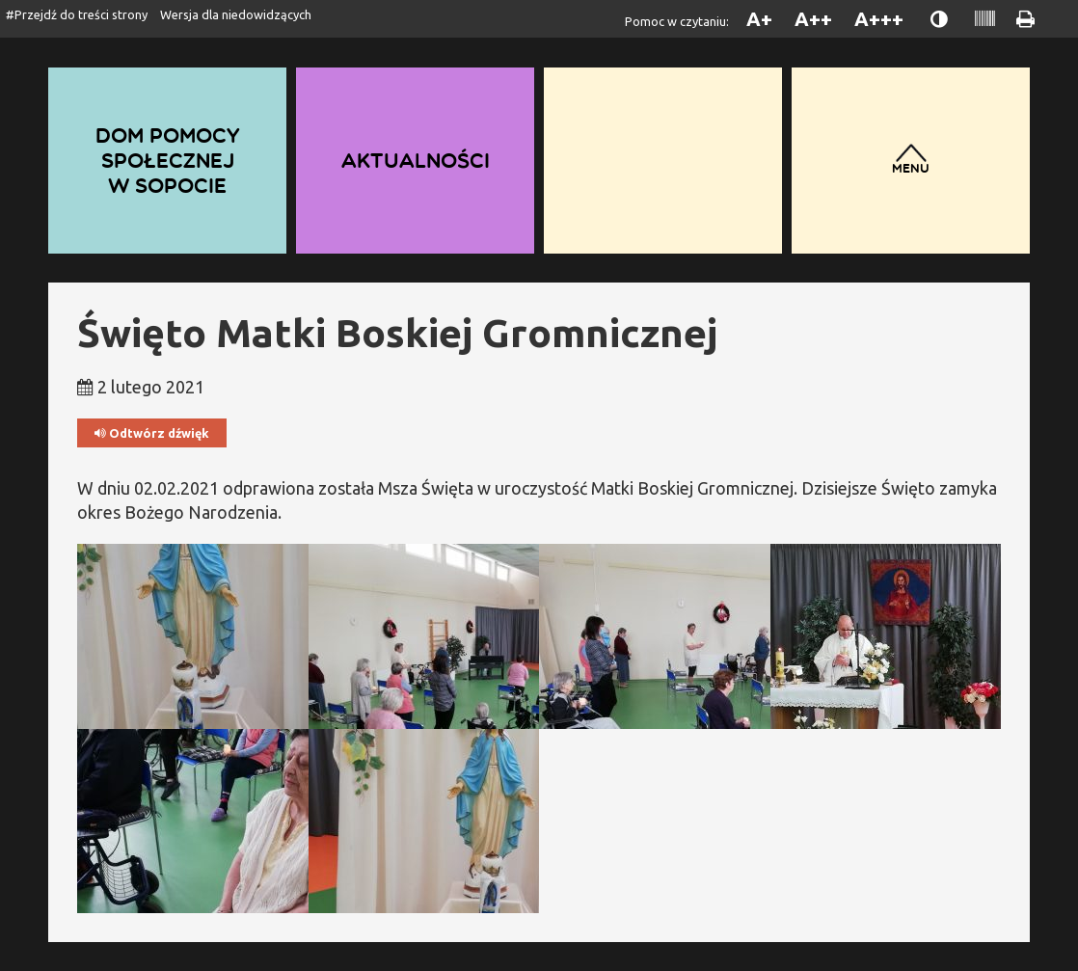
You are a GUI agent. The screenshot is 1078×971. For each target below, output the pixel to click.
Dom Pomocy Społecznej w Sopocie (168, 160)
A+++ (878, 19)
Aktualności (415, 160)
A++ (813, 19)
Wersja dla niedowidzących (235, 14)
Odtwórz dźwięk (151, 433)
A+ (759, 19)
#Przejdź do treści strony (77, 14)
